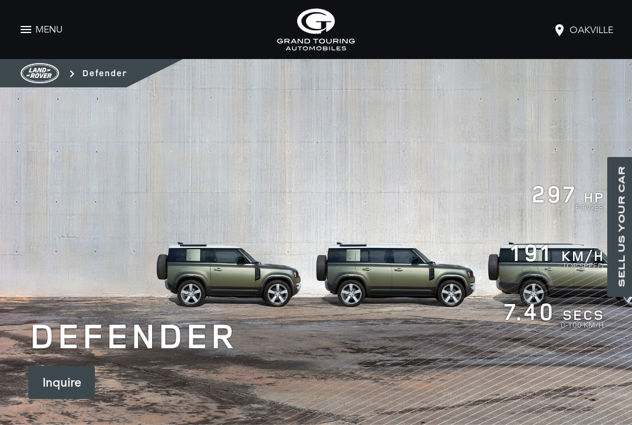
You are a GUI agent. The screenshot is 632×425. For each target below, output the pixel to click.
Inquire (61, 382)
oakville (591, 29)
